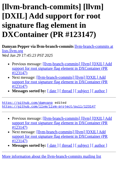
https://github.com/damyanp (27, 103)
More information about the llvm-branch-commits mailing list (51, 158)
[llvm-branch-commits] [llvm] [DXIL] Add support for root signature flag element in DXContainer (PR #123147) (62, 68)
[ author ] (99, 91)
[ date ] (52, 91)
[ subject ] (83, 91)
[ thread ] (67, 91)
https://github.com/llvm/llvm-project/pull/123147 (49, 108)
